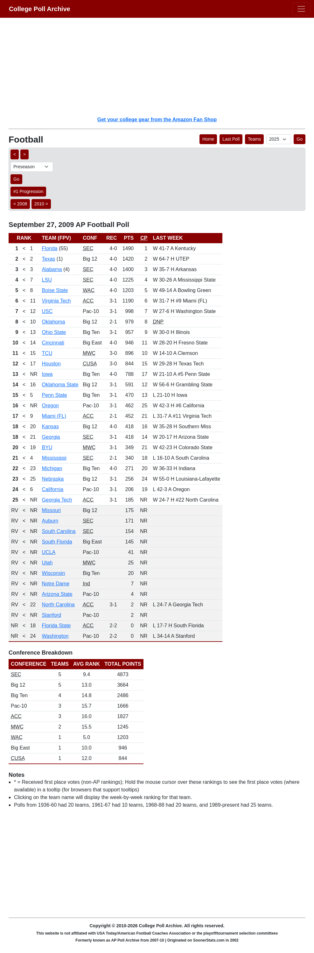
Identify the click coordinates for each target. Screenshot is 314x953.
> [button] (24, 154)
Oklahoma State (60, 384)
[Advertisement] (161, 66)
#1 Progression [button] (28, 191)
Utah (47, 562)
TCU (47, 353)
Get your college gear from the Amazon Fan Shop (157, 119)
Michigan (52, 468)
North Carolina (58, 604)
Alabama (52, 269)
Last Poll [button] (231, 139)
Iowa (47, 374)
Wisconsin (53, 573)
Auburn (50, 520)
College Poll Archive (39, 8)
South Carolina (59, 531)
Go (300, 139)
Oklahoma (53, 321)
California (53, 489)
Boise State (55, 290)
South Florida (57, 541)
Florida (50, 248)
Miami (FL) (54, 416)
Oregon (50, 405)
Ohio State (54, 332)
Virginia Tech (56, 300)
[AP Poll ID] (278, 139)
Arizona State (57, 594)
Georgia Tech (57, 500)
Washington (55, 636)
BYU (47, 447)
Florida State (56, 625)
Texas (48, 259)
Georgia (51, 437)
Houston (51, 363)
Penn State (54, 395)
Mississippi (54, 458)
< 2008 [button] (20, 203)
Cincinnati (53, 342)
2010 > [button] (41, 203)
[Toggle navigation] (301, 9)
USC (47, 311)
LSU (47, 280)
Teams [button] (254, 139)
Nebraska (53, 479)
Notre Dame (55, 583)
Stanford (51, 615)
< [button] (14, 154)
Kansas (50, 426)
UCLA (49, 552)
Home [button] (208, 139)
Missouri (51, 510)
